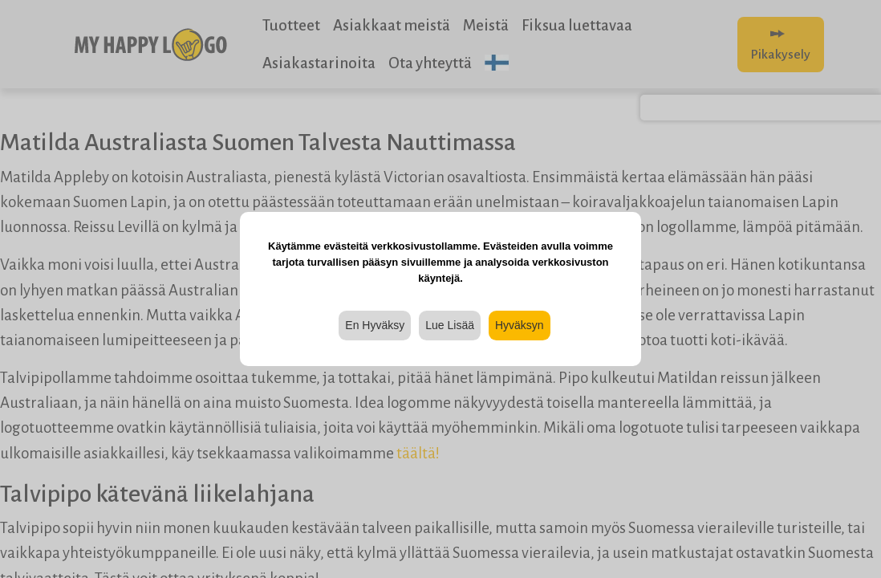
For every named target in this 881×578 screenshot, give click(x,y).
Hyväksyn (519, 325)
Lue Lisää (449, 325)
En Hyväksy (374, 325)
